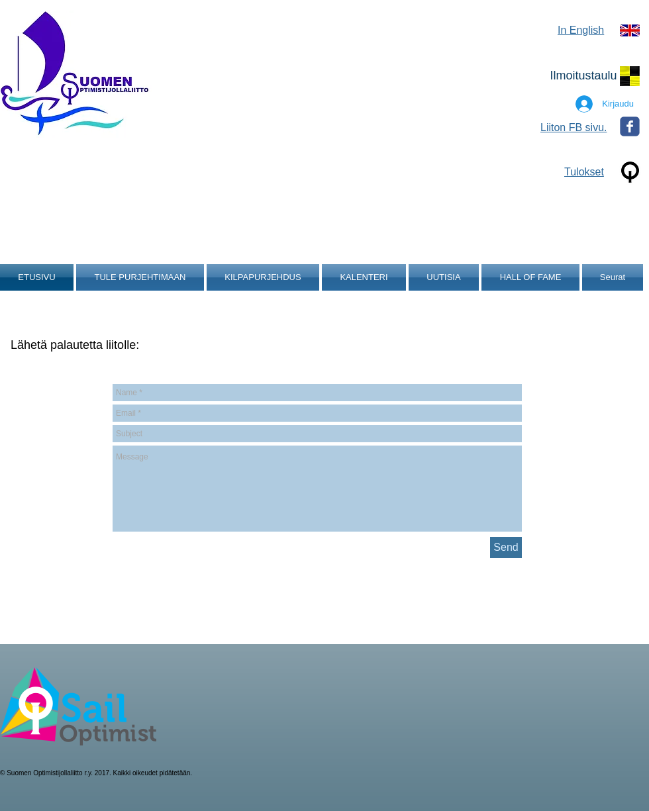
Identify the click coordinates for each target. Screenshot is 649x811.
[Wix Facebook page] (630, 126)
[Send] (506, 547)
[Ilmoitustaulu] (583, 76)
